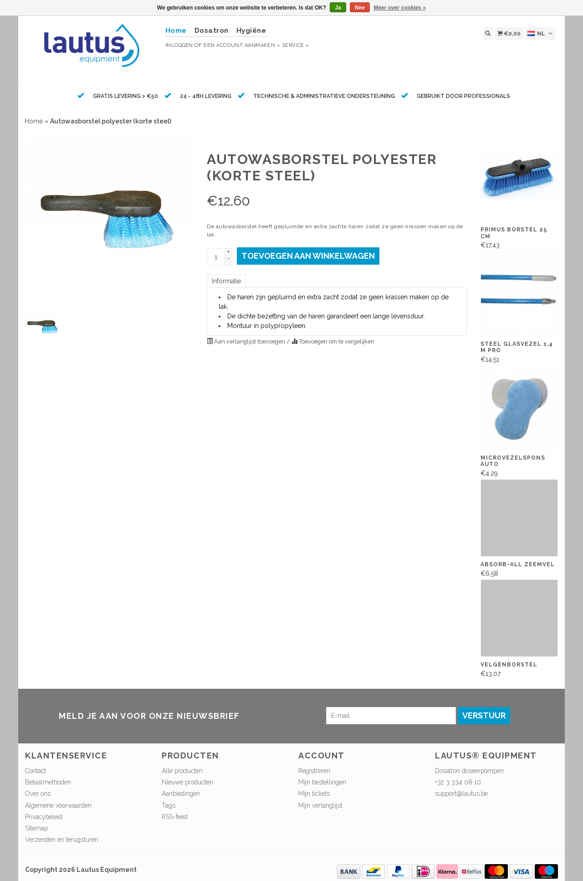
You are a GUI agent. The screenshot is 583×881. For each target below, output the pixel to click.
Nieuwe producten (187, 782)
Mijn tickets (314, 793)
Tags (168, 805)
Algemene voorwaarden (58, 805)
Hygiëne (251, 30)
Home (34, 121)
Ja (338, 8)
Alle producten (182, 770)
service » (295, 45)
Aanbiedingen (181, 793)
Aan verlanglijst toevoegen (246, 341)
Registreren (314, 770)
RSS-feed (175, 816)
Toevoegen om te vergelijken (333, 341)
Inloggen (179, 45)
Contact (35, 770)
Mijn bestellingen (322, 782)
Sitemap (36, 828)
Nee (360, 8)
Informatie (226, 281)
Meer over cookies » (399, 8)
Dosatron (211, 30)
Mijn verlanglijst (320, 805)
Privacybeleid (43, 816)
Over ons (38, 793)
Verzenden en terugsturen (61, 839)
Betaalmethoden (48, 782)
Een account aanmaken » (242, 45)
